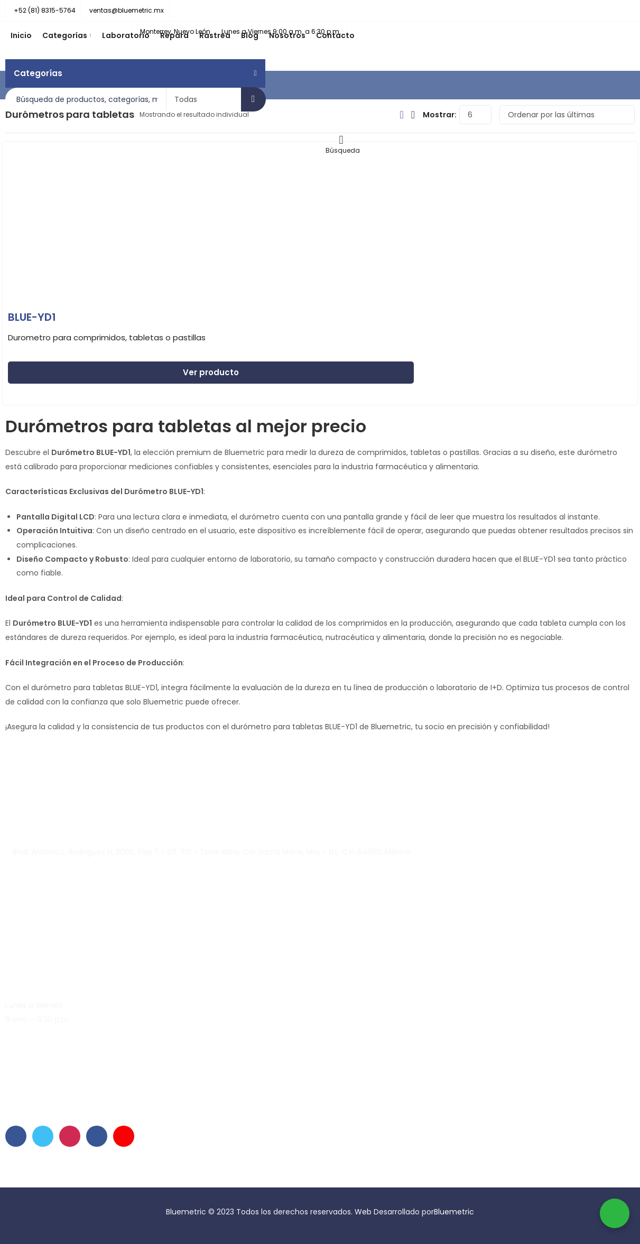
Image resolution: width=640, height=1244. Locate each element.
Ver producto (211, 372)
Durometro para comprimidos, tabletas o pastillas (107, 337)
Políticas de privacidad (128, 1180)
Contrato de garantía (45, 1180)
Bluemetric (454, 1211)
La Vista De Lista (413, 115)
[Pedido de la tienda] (567, 114)
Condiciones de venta (212, 1180)
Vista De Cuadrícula (401, 115)
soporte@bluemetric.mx (50, 1044)
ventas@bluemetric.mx (48, 1058)
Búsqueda (253, 99)
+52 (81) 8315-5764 (40, 1083)
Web (364, 1211)
